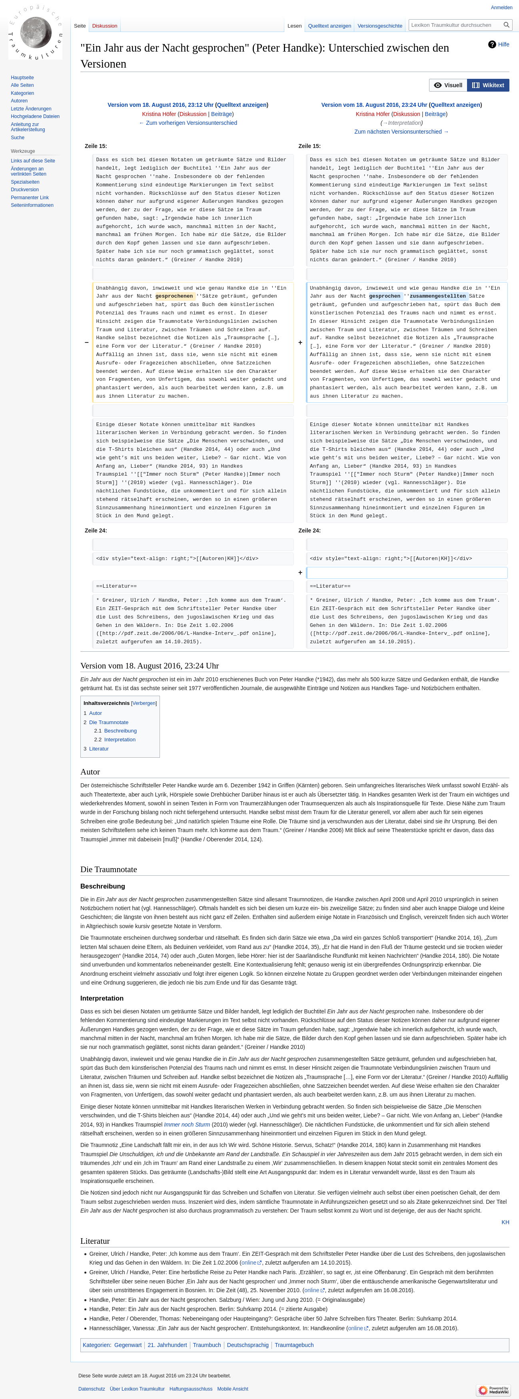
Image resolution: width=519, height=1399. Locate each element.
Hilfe (503, 44)
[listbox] (469, 85)
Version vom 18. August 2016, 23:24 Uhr (374, 105)
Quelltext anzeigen (242, 105)
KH (505, 1222)
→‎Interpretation (402, 123)
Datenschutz (91, 1389)
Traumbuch (207, 1345)
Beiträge (221, 114)
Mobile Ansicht (232, 1389)
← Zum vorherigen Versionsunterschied (188, 123)
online (249, 1262)
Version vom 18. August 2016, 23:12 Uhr (161, 105)
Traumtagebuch (294, 1345)
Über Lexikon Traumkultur (137, 1389)
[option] (448, 85)
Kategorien (96, 1345)
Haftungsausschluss (191, 1389)
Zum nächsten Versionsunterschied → (401, 131)
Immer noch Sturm (187, 1124)
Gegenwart (128, 1345)
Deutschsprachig (248, 1345)
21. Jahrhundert (167, 1345)
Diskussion (193, 114)
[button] (448, 85)
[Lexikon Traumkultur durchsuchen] (461, 25)
